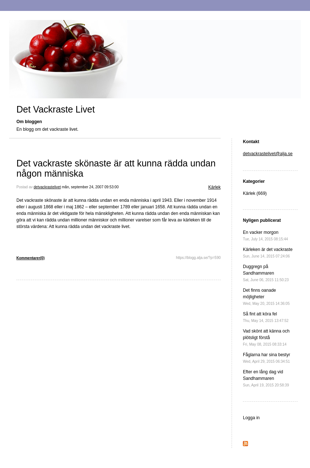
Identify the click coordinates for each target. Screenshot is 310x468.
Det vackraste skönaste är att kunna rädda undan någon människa (116, 168)
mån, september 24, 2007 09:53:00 (90, 187)
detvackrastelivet (47, 187)
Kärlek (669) (255, 193)
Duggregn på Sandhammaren (266, 273)
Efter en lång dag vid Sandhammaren (266, 378)
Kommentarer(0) (30, 258)
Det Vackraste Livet (55, 109)
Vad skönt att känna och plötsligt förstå (266, 337)
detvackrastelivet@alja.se (267, 153)
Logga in (251, 417)
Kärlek (214, 187)
